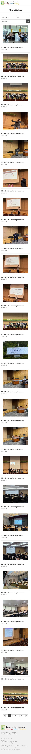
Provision (13, 732)
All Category (28, 3)
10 (21, 716)
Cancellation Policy (6, 734)
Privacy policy (4, 732)
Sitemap (16, 734)
